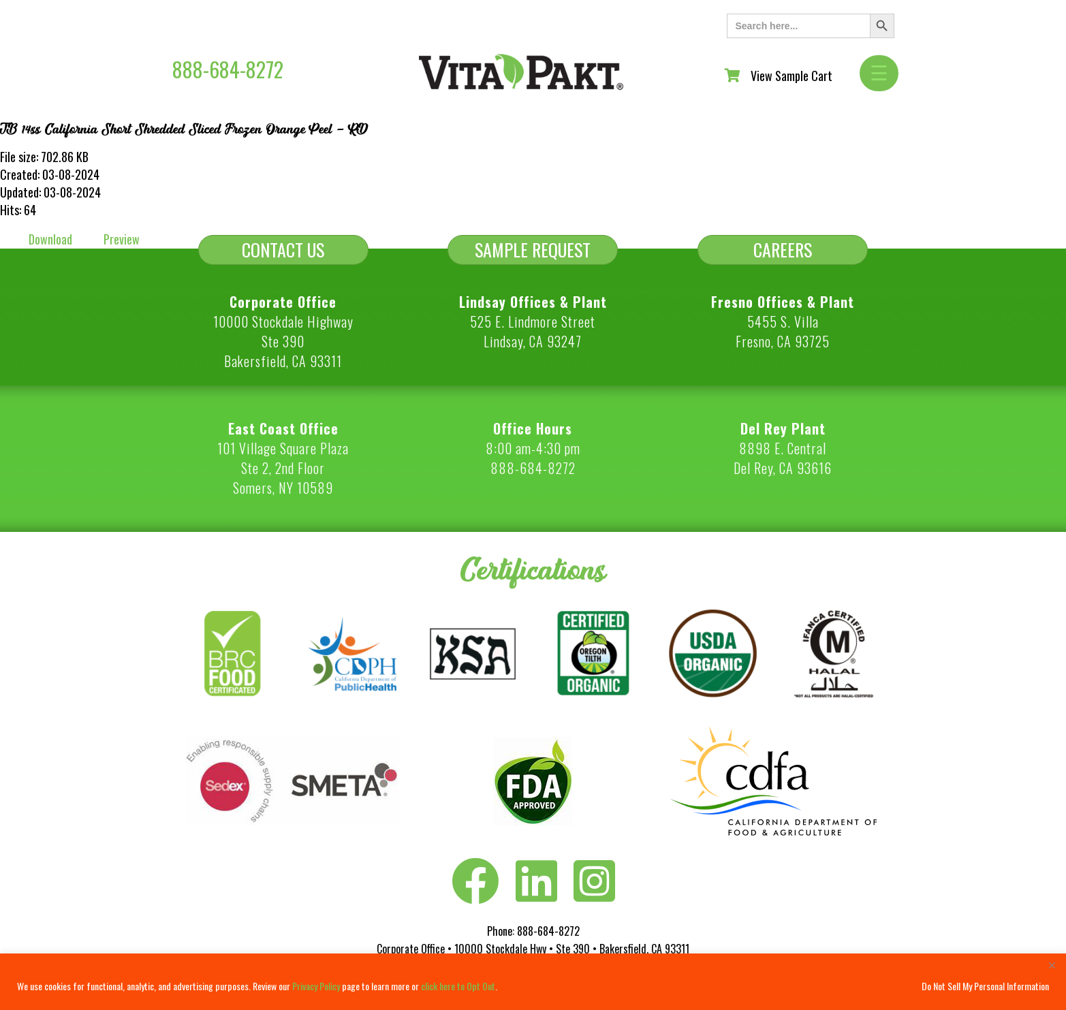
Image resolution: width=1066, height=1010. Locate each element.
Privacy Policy (316, 986)
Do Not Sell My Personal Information (985, 986)
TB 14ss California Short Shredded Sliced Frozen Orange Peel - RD (184, 129)
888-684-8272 (227, 69)
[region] (533, 981)
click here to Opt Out (458, 986)
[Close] (1052, 965)
